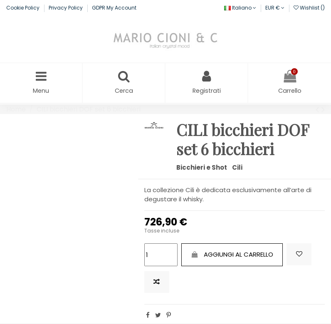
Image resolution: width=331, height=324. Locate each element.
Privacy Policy (66, 7)
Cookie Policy (23, 7)
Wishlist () (309, 7)
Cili (237, 168)
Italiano (240, 7)
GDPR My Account (114, 7)
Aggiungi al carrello (232, 255)
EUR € (274, 7)
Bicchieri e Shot (201, 168)
